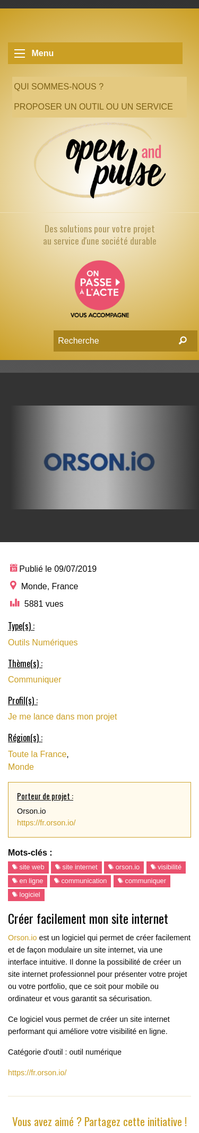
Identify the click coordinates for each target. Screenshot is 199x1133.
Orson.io (22, 937)
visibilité (166, 867)
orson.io (124, 867)
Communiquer (34, 679)
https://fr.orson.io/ (46, 823)
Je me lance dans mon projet (62, 716)
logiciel (26, 894)
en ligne (27, 881)
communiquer (142, 881)
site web (28, 867)
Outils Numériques (43, 642)
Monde (21, 766)
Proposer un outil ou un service (93, 106)
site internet (76, 867)
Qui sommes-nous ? (58, 86)
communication (80, 881)
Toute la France (37, 754)
